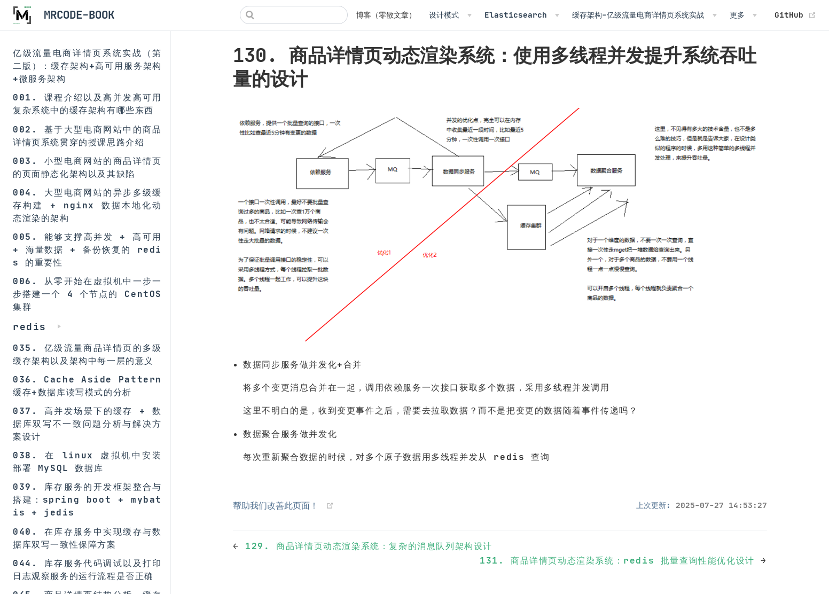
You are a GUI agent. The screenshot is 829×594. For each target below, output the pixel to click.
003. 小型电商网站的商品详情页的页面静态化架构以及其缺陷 (87, 167)
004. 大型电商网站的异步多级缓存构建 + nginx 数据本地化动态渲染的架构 (87, 205)
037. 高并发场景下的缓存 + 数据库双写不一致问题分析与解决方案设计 (87, 423)
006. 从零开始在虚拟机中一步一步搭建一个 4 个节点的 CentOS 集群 (87, 294)
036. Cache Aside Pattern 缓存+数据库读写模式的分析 (87, 385)
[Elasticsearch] (521, 15)
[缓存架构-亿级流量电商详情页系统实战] (644, 15)
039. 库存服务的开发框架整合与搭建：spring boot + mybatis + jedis (87, 499)
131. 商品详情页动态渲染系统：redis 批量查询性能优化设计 (620, 560)
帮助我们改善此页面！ (275, 505)
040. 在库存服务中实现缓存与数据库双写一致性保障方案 (87, 538)
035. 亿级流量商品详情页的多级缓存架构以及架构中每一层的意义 (87, 354)
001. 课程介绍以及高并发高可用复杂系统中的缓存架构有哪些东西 (87, 103)
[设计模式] (450, 15)
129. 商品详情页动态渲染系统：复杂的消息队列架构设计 (368, 546)
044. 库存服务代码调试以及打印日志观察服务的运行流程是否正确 (87, 569)
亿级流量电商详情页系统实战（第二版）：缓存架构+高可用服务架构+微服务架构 (87, 66)
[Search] (294, 15)
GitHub (795, 15)
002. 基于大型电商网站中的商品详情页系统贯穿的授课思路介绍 (87, 135)
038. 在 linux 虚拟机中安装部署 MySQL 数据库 (87, 461)
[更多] (743, 15)
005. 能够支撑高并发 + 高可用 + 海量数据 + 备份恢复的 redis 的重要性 (87, 249)
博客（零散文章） (386, 15)
